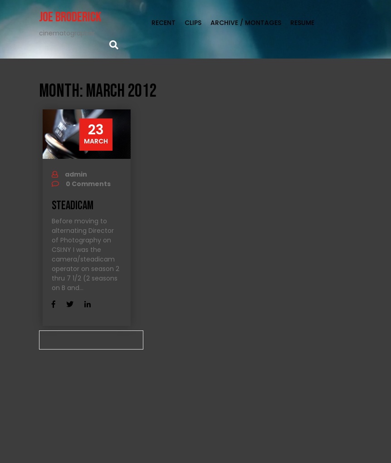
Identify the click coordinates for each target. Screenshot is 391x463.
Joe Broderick (70, 17)
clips (193, 22)
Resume (302, 22)
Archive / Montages (245, 22)
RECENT (164, 22)
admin (76, 174)
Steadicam (72, 206)
